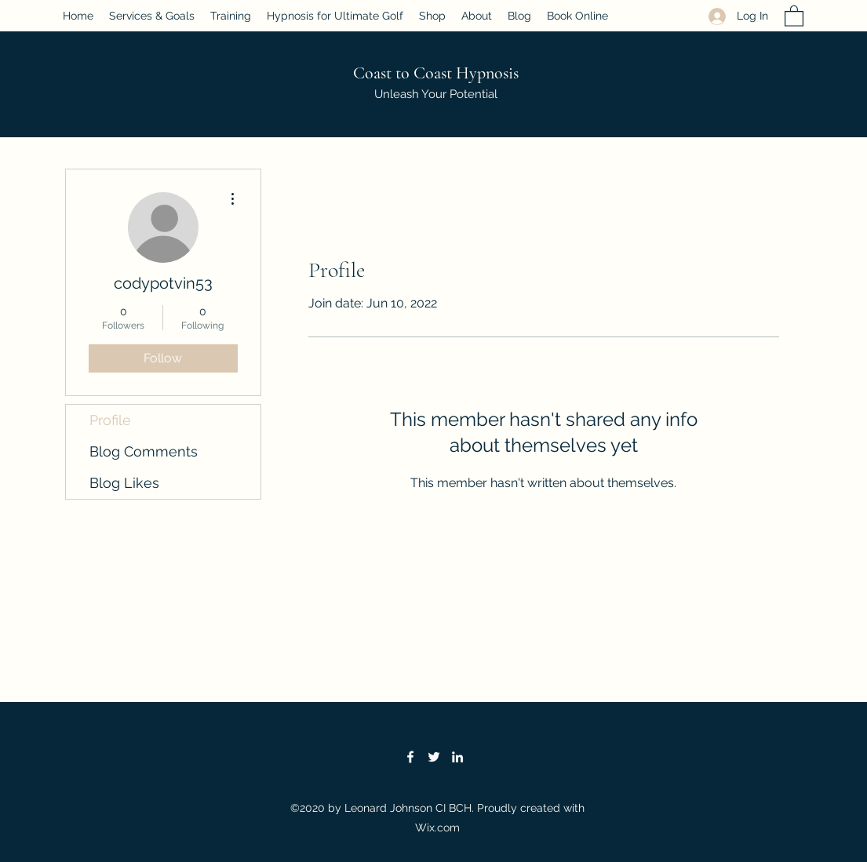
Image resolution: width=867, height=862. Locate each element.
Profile (110, 420)
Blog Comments (143, 451)
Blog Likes (124, 483)
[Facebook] (410, 757)
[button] (794, 15)
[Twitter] (434, 757)
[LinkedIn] (457, 757)
